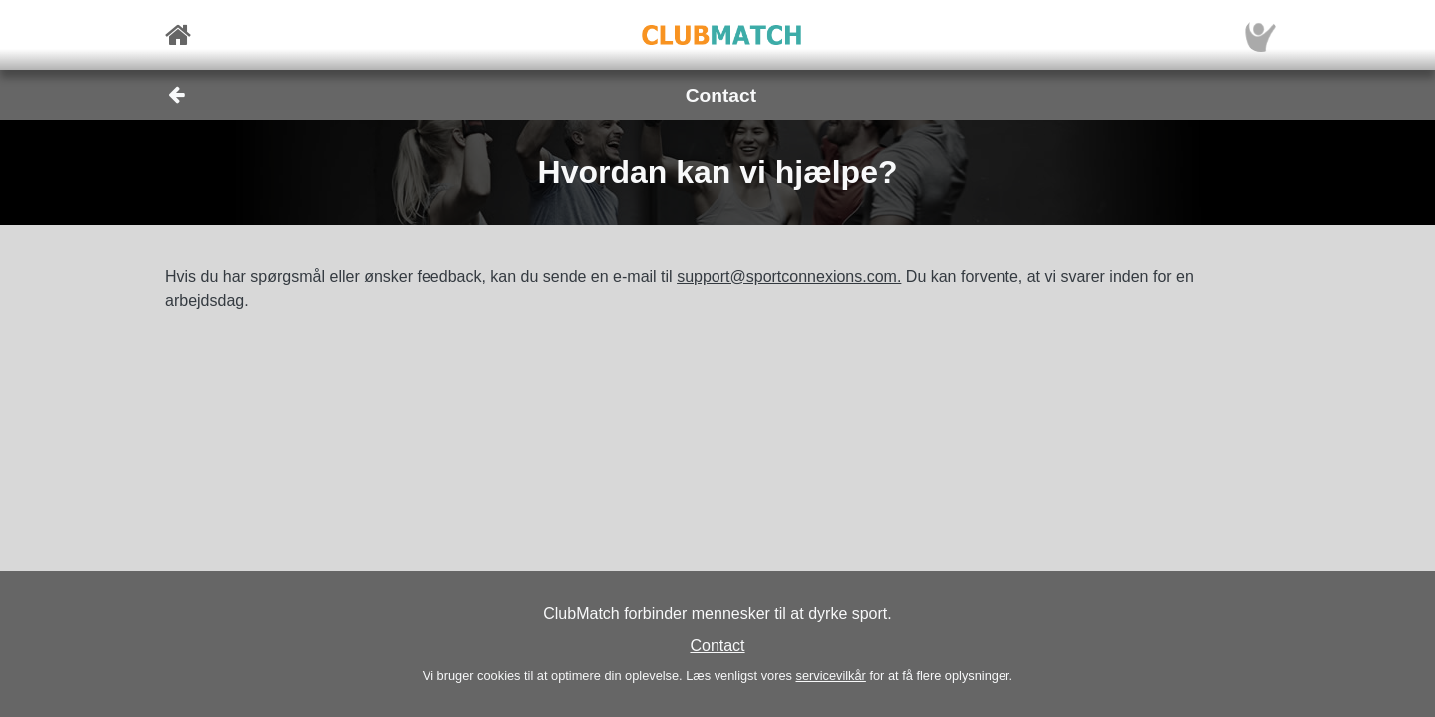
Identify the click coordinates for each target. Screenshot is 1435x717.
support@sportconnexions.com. (789, 276)
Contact (717, 645)
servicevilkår (830, 675)
